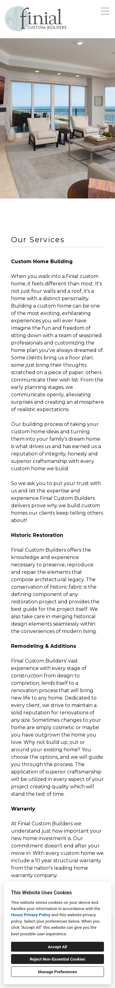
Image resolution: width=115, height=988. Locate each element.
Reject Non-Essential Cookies (57, 959)
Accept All (57, 946)
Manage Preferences (57, 971)
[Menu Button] (105, 11)
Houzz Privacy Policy (30, 914)
